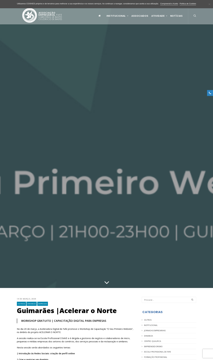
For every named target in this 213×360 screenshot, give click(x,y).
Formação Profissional (155, 357)
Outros (21, 304)
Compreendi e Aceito (169, 4)
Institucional (117, 18)
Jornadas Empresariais (155, 330)
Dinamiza (31, 304)
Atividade (159, 18)
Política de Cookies (188, 4)
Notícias (176, 18)
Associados (139, 18)
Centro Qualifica (152, 341)
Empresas (42, 304)
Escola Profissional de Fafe (157, 352)
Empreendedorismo (153, 346)
